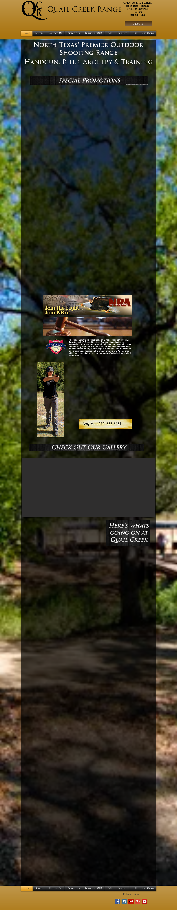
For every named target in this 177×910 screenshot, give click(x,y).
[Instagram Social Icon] (124, 901)
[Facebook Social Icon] (117, 901)
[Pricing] (138, 23)
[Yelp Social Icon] (131, 901)
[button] (88, 487)
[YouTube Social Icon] (144, 901)
